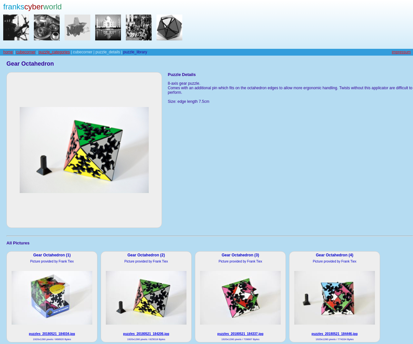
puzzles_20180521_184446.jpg (335, 334)
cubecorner (25, 52)
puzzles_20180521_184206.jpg (146, 334)
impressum (401, 52)
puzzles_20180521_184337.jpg (240, 334)
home (8, 52)
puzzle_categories (54, 52)
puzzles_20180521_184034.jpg (52, 334)
